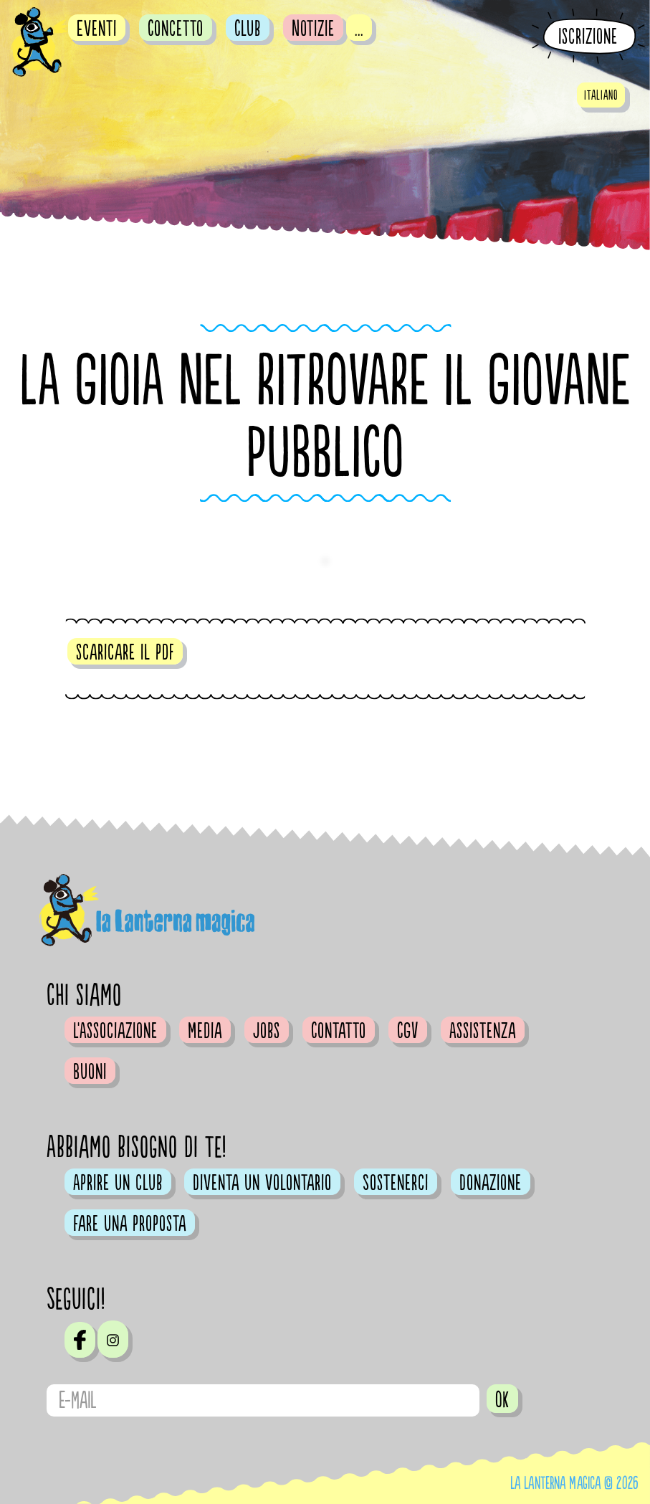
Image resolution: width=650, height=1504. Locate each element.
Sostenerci (396, 1183)
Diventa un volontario (262, 1183)
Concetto (176, 28)
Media (205, 1031)
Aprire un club (118, 1183)
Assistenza (482, 1031)
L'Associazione (115, 1031)
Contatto (338, 1031)
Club (247, 28)
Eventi (97, 28)
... (359, 28)
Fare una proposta (129, 1224)
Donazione (490, 1183)
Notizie (313, 28)
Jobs (266, 1031)
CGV (408, 1031)
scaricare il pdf (125, 652)
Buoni (90, 1072)
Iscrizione (588, 36)
